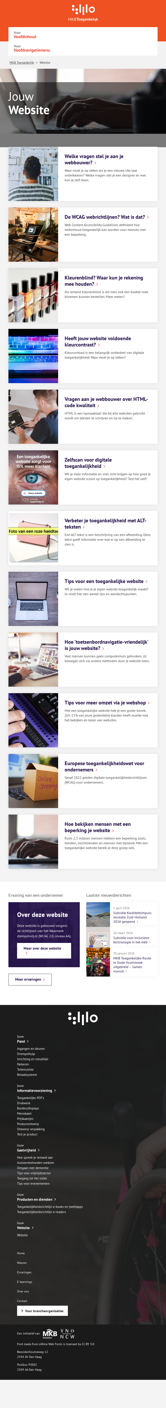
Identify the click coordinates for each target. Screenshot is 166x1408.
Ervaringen (24, 1272)
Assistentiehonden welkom (35, 1163)
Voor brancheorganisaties (44, 1311)
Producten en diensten (34, 1199)
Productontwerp (28, 1124)
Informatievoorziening (34, 1090)
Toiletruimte (25, 1069)
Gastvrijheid (26, 1150)
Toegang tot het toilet (32, 1178)
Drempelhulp (26, 1054)
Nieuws (22, 1263)
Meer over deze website (42, 948)
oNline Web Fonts (50, 1344)
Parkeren (23, 1064)
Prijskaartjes (25, 1119)
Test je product (27, 1134)
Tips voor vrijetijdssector (34, 1173)
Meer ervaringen (28, 979)
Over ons (23, 1291)
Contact (22, 1301)
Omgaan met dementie (33, 1168)
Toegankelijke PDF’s (30, 1098)
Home (21, 1253)
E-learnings (24, 1282)
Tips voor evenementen (33, 1183)
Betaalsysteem (27, 1075)
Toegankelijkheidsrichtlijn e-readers (41, 1212)
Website (23, 1227)
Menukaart (24, 1113)
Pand (21, 1041)
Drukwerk (23, 1103)
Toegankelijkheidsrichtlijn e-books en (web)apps (50, 1207)
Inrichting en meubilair (32, 1059)
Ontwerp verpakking (31, 1129)
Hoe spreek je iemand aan (35, 1157)
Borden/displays (28, 1108)
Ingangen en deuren (31, 1049)
